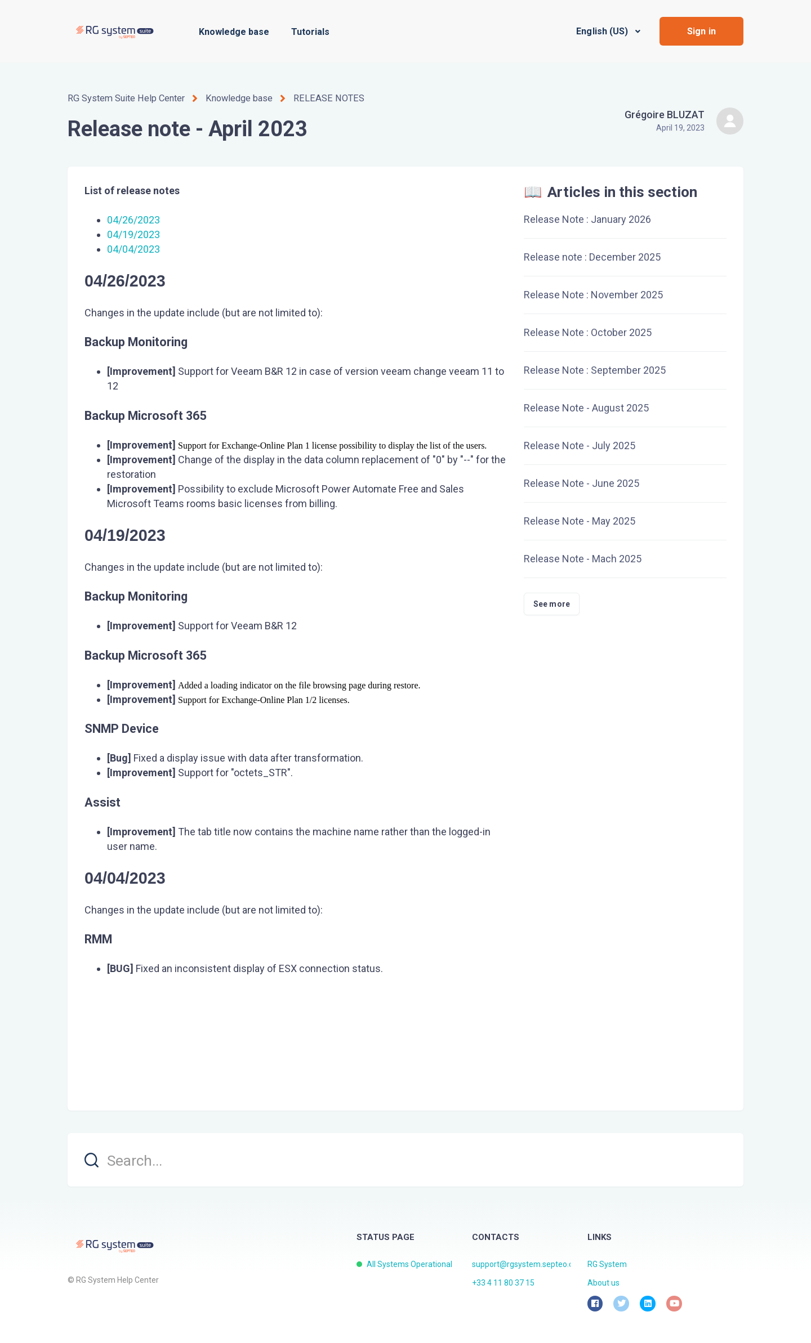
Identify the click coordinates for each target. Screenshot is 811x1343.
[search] (405, 1159)
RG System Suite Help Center (125, 98)
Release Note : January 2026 (587, 219)
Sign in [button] (701, 31)
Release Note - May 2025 (579, 520)
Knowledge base (234, 31)
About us (603, 1282)
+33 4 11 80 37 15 (503, 1282)
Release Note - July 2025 (579, 445)
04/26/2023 (133, 219)
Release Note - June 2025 (581, 483)
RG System (607, 1263)
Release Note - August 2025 (586, 407)
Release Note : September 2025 (595, 369)
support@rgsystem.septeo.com (528, 1263)
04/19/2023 (133, 234)
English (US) (603, 31)
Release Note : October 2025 (588, 332)
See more (551, 603)
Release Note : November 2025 (593, 294)
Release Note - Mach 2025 (582, 558)
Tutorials (310, 31)
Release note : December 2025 (592, 256)
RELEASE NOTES (325, 98)
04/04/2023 (133, 249)
